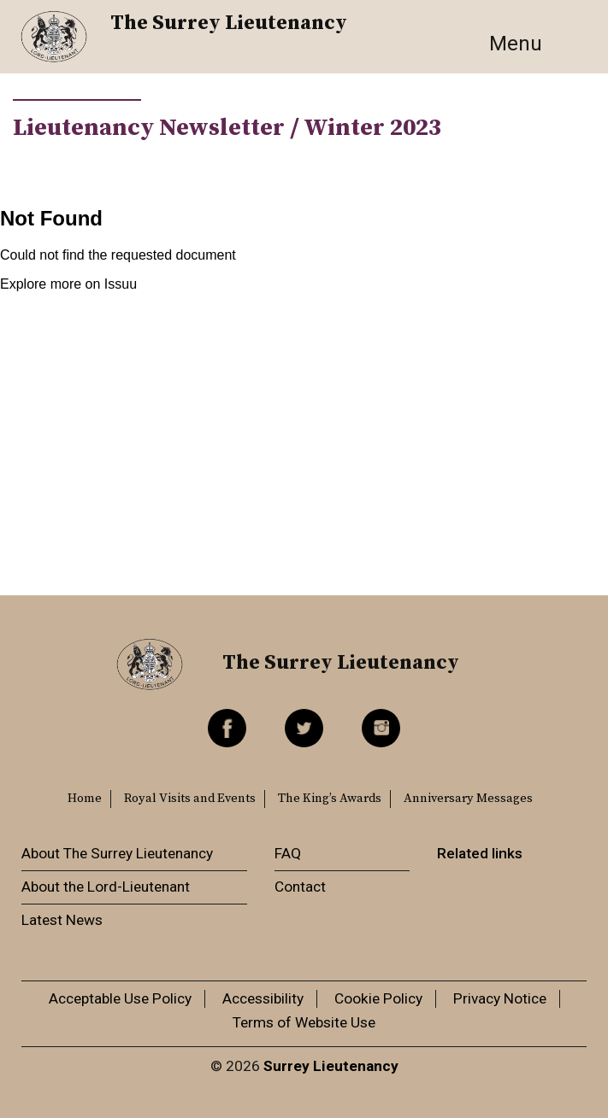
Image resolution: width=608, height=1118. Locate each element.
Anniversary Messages (468, 798)
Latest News (62, 919)
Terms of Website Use (304, 1022)
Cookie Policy (378, 998)
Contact (300, 886)
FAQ (287, 853)
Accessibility (263, 998)
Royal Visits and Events (190, 798)
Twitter (304, 728)
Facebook (227, 728)
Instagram (381, 728)
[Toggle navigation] (534, 43)
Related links (479, 853)
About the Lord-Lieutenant (105, 886)
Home (85, 798)
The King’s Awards (329, 798)
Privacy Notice (499, 998)
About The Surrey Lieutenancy (117, 853)
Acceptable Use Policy (120, 998)
